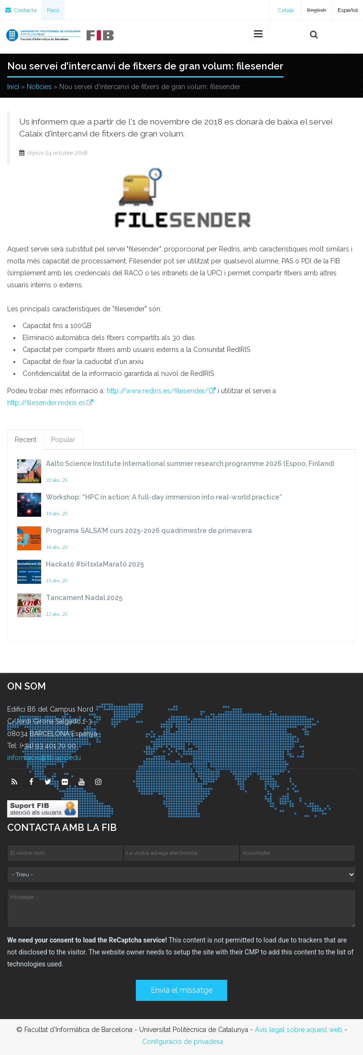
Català (286, 10)
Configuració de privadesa (182, 1041)
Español (348, 10)
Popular (63, 439)
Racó (53, 10)
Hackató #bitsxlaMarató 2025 (95, 564)
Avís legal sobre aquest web (298, 1029)
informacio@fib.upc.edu (44, 757)
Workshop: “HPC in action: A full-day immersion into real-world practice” (164, 497)
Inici (13, 87)
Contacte (21, 10)
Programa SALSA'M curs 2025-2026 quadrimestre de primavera (149, 530)
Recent (25, 439)
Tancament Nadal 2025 (84, 597)
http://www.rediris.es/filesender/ (157, 391)
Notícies (39, 87)
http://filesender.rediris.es (46, 403)
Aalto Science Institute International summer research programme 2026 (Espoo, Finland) (190, 463)
